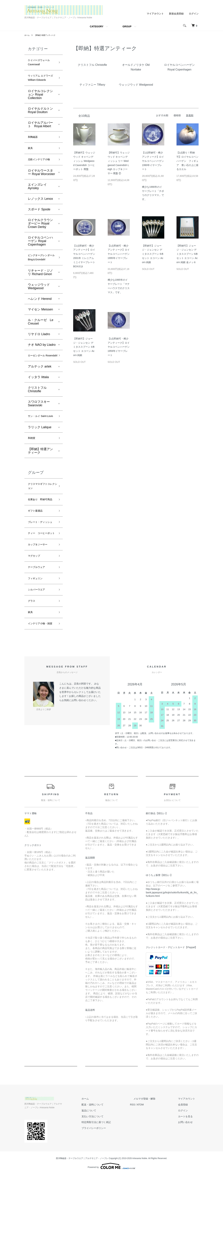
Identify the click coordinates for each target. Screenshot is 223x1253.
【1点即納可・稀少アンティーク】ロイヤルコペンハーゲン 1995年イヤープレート (119, 254)
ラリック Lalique (39, 467)
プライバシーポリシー (111, 1206)
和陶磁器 (34, 147)
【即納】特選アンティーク (48, 35)
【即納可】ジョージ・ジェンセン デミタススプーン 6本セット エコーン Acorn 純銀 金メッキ (187, 254)
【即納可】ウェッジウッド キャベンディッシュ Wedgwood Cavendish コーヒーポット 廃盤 (84, 161)
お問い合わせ (189, 1200)
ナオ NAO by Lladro (42, 371)
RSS (146, 1183)
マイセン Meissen (40, 336)
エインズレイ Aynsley (37, 205)
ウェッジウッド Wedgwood (39, 313)
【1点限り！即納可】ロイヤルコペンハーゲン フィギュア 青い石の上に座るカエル (187, 161)
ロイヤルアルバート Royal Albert (40, 134)
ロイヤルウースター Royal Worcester (41, 191)
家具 (31, 160)
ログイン (194, 13)
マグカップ (36, 621)
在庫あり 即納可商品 (40, 545)
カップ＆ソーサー (40, 609)
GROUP (126, 26)
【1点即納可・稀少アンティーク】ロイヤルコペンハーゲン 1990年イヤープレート (153, 161)
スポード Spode (39, 228)
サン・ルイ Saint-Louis (40, 452)
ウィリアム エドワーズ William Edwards (41, 84)
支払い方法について (110, 1195)
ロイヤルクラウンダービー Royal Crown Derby (40, 242)
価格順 (177, 115)
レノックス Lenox (40, 217)
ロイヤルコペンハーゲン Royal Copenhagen (40, 260)
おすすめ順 (162, 115)
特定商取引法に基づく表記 (113, 1200)
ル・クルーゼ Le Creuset (40, 348)
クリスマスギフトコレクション (40, 528)
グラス (32, 671)
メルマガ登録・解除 (155, 1177)
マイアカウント (155, 13)
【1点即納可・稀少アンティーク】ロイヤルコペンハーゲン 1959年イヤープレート (119, 347)
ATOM (154, 1183)
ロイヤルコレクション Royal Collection (40, 104)
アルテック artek (39, 399)
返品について (106, 1189)
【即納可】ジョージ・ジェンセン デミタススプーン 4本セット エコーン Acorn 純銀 (84, 347)
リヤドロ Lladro (39, 360)
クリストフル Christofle (37, 422)
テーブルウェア (39, 634)
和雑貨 (32, 478)
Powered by (111, 1245)
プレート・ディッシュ (40, 576)
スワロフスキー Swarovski (39, 436)
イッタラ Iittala (38, 410)
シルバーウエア (39, 659)
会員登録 (186, 1183)
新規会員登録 (176, 13)
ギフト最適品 (37, 561)
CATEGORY (96, 26)
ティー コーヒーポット (40, 594)
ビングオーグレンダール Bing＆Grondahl (40, 280)
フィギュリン (37, 646)
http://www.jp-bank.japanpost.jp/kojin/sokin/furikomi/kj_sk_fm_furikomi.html (172, 971)
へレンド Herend (40, 325)
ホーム (27, 35)
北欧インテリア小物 (40, 175)
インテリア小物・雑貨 (40, 698)
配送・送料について (110, 1183)
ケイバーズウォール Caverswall (40, 63)
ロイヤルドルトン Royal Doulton (40, 120)
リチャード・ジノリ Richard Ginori (40, 298)
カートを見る (189, 1195)
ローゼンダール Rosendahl (39, 385)
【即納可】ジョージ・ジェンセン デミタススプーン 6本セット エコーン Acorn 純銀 (153, 254)
